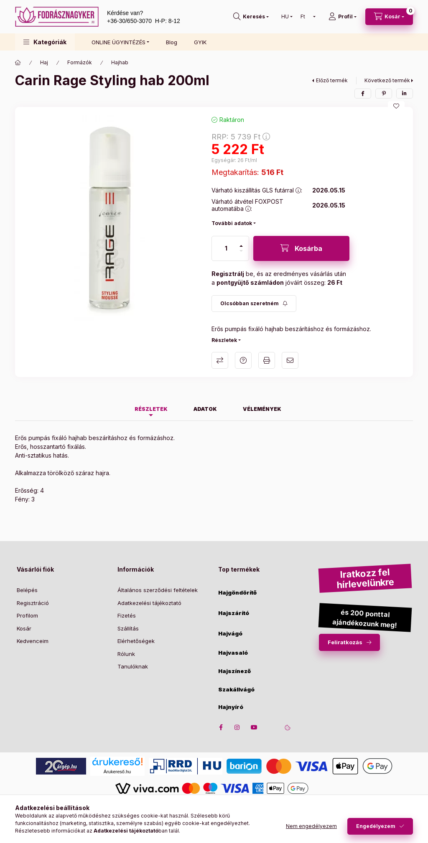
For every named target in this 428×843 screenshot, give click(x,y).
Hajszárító (233, 613)
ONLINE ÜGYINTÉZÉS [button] (118, 42)
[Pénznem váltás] (306, 17)
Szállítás (128, 628)
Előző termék (332, 80)
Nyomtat (266, 360)
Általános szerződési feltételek (157, 590)
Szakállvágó (236, 689)
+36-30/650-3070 (129, 21)
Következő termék (387, 80)
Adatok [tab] (205, 409)
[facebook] (362, 94)
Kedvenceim (32, 641)
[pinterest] (383, 94)
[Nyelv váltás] (285, 17)
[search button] (251, 16)
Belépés (27, 590)
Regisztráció (33, 603)
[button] (45, 42)
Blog (171, 42)
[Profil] (342, 16)
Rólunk (126, 654)
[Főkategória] (18, 62)
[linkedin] (404, 94)
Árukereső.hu (117, 771)
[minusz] (241, 250)
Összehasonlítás (219, 360)
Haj (44, 62)
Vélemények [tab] (262, 409)
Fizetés (126, 615)
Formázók (79, 62)
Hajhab (119, 62)
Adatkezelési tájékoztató (149, 603)
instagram (237, 727)
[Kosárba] (301, 248)
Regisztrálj (227, 273)
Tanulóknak (132, 666)
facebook (220, 727)
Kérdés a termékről (243, 360)
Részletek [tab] (151, 409)
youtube (254, 727)
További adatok (231, 223)
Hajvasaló (233, 653)
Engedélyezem (375, 826)
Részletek (224, 340)
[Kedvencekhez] (396, 106)
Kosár (24, 628)
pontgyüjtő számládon (250, 282)
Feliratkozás (345, 642)
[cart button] (389, 16)
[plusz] (241, 245)
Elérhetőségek (136, 641)
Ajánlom (290, 360)
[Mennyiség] (226, 248)
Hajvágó (230, 633)
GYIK (200, 42)
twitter (270, 727)
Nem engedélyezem (311, 826)
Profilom (27, 615)
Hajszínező (234, 671)
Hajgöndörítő (237, 593)
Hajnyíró (230, 707)
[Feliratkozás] (253, 303)
